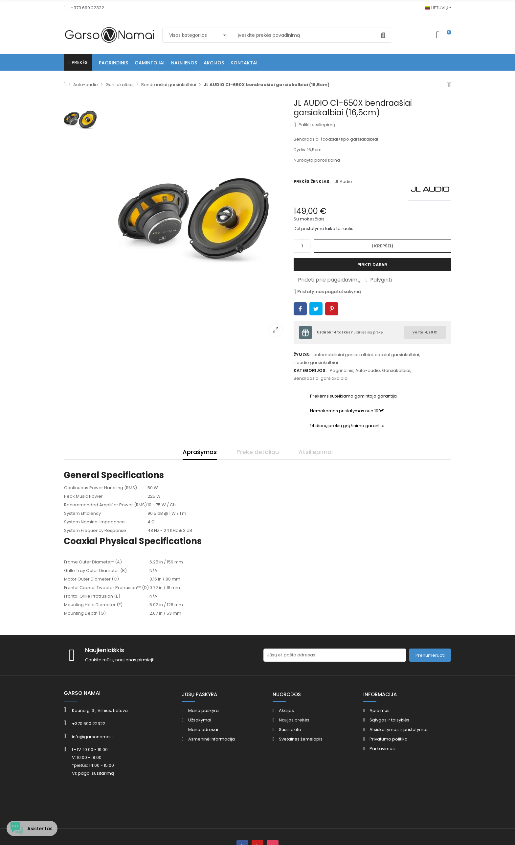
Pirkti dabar (372, 265)
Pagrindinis (341, 370)
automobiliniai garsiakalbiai (343, 355)
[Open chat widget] (34, 826)
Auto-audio (367, 370)
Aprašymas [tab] (200, 452)
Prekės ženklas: (312, 181)
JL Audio (343, 181)
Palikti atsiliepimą (314, 125)
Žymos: (302, 355)
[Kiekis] (302, 246)
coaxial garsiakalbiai (397, 355)
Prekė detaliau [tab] (257, 452)
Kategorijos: (310, 370)
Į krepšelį (382, 246)
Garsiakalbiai (396, 370)
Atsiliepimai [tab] (316, 452)
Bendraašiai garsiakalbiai (321, 378)
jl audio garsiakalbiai (316, 362)
